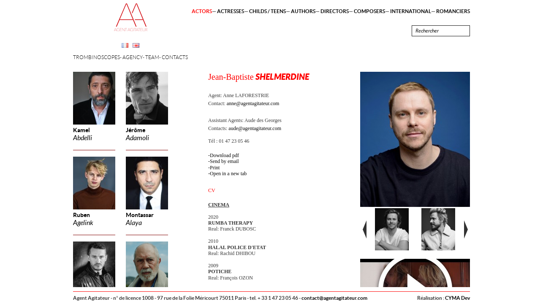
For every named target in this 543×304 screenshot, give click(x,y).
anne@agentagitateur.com (253, 103)
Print (215, 168)
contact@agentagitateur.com (334, 298)
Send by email (224, 161)
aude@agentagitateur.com (254, 128)
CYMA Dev (457, 298)
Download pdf (224, 155)
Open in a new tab (228, 173)
